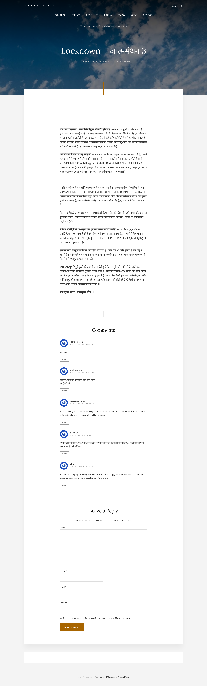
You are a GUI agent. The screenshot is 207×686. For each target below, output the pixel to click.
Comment (64, 528)
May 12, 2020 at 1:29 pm (81, 344)
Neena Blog (39, 5)
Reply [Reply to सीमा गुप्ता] (65, 454)
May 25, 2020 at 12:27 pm (82, 435)
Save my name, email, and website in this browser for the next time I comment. (96, 618)
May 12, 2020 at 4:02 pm (82, 372)
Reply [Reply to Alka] (65, 485)
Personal (82, 62)
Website (63, 602)
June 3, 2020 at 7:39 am (81, 466)
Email (63, 587)
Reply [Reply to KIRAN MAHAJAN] (65, 422)
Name (63, 571)
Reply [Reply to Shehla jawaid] (65, 391)
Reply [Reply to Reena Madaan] (65, 359)
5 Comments (124, 62)
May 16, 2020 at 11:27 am (82, 404)
